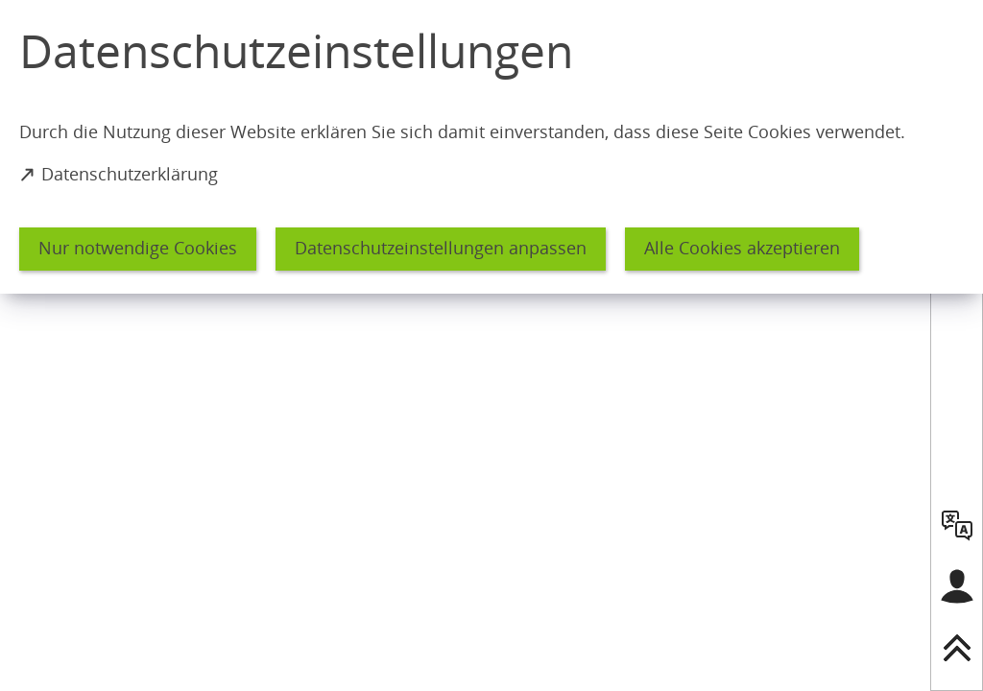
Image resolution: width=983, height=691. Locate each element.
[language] (957, 525)
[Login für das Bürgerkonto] (957, 586)
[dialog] (491, 147)
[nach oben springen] (957, 648)
